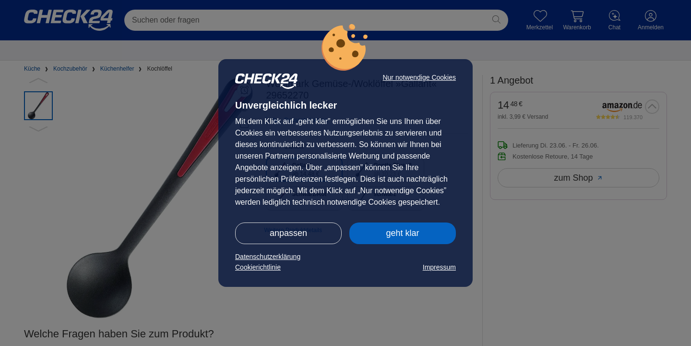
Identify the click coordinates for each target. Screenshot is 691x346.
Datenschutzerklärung (267, 256)
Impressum (439, 267)
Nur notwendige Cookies (419, 77)
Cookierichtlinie (258, 267)
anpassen (288, 233)
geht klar (402, 233)
